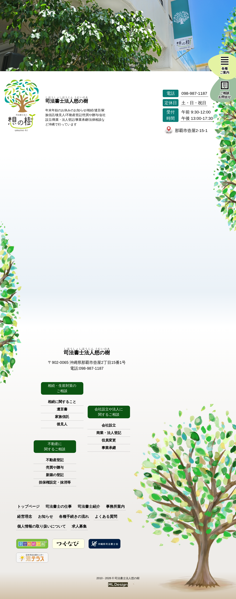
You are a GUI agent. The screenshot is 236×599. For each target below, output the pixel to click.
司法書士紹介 (89, 506)
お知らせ (45, 516)
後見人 (62, 424)
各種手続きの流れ (74, 516)
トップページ (28, 506)
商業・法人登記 (108, 433)
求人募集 (79, 526)
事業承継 (109, 448)
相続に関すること (62, 402)
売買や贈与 (55, 467)
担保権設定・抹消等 (55, 482)
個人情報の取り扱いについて (41, 526)
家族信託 (62, 417)
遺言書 (62, 409)
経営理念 (24, 516)
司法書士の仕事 (59, 506)
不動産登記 (55, 460)
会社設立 (109, 425)
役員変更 (109, 440)
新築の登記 (55, 475)
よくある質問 (106, 516)
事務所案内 (115, 506)
